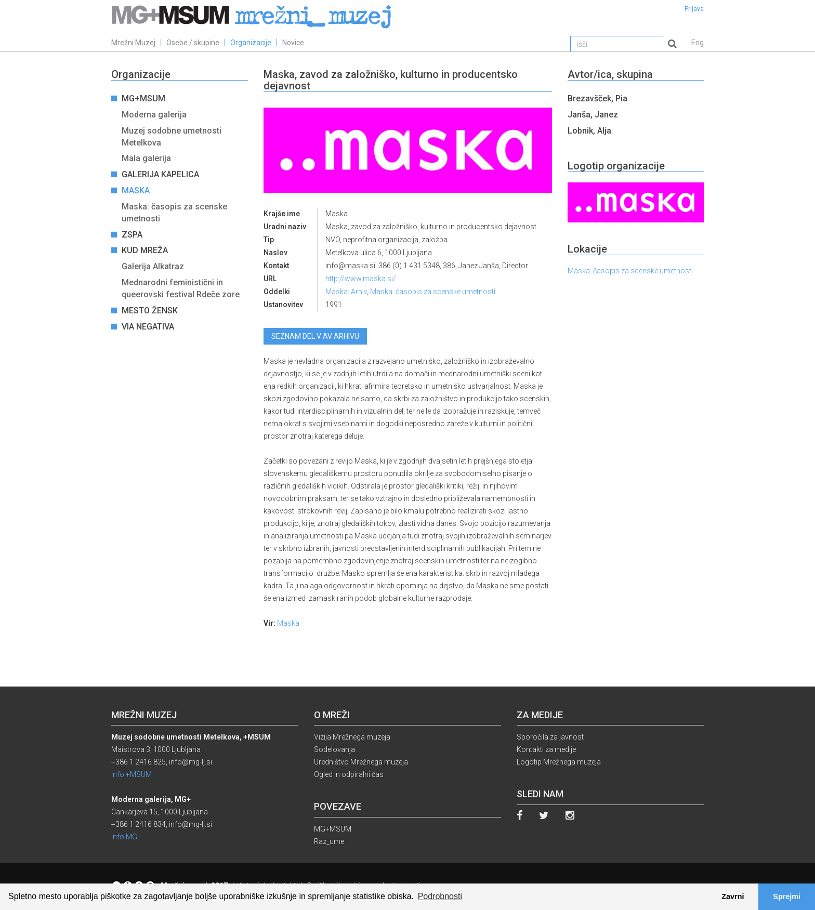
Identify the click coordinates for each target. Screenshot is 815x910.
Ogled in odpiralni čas (349, 774)
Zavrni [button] (732, 896)
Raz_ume (329, 841)
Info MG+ (126, 837)
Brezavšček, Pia (597, 98)
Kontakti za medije (546, 749)
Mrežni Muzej (133, 42)
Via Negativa (149, 327)
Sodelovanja (334, 749)
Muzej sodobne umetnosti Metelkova (171, 137)
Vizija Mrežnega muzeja (352, 737)
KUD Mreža (146, 250)
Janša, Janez (593, 115)
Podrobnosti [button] (440, 896)
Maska (137, 190)
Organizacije (250, 42)
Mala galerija (146, 158)
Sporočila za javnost (550, 737)
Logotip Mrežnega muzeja (559, 762)
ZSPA (133, 235)
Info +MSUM (131, 774)
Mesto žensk (151, 310)
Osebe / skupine (192, 42)
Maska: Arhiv (346, 291)
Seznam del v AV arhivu (315, 336)
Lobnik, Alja (589, 131)
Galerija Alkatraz (153, 266)
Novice (293, 42)
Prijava (694, 8)
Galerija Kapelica (161, 174)
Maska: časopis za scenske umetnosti (174, 212)
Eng (697, 42)
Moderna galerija (154, 115)
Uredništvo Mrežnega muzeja (361, 762)
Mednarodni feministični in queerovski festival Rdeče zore (181, 288)
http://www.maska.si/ (360, 278)
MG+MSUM (144, 98)
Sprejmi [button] (786, 896)
